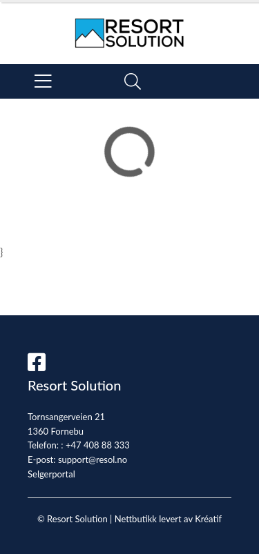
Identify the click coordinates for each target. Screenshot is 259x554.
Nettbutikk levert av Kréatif (168, 518)
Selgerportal (51, 473)
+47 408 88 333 (98, 445)
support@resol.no (92, 459)
